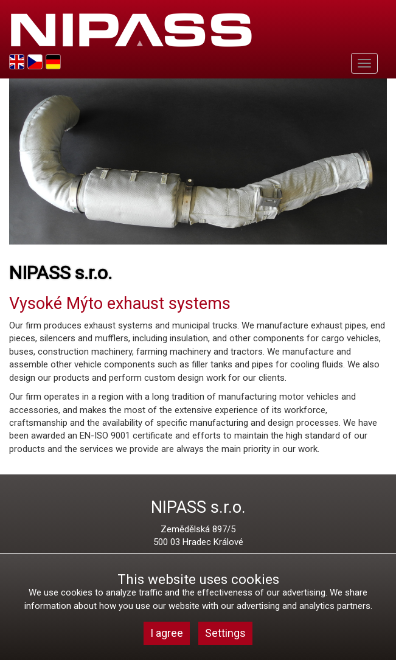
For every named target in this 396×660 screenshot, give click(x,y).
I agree (166, 633)
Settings (225, 633)
